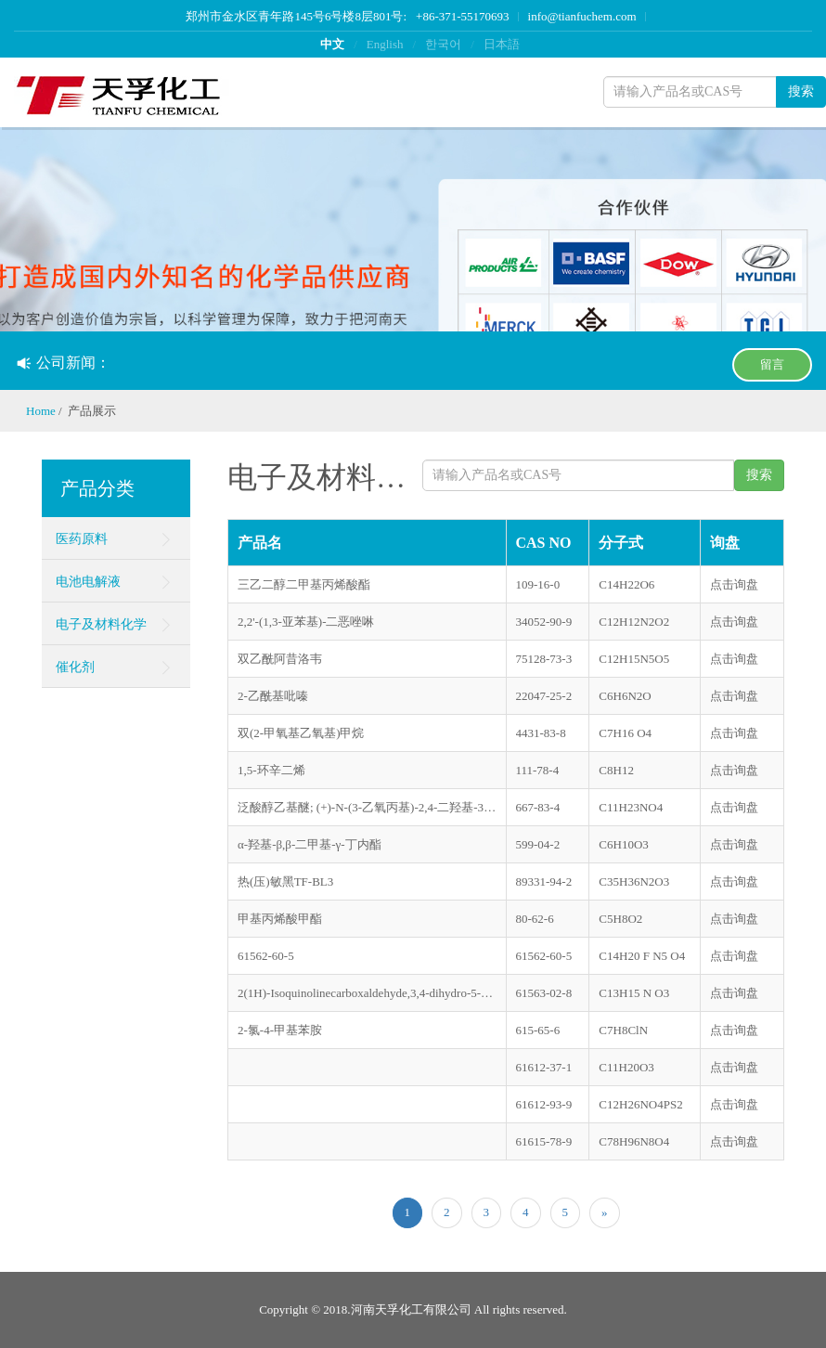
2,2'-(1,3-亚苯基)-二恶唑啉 (306, 622)
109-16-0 (538, 584)
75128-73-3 (544, 659)
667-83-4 (538, 807)
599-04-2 (538, 844)
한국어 (443, 44)
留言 (772, 364)
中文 (332, 44)
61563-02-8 (544, 993)
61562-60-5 (266, 956)
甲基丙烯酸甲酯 (280, 919)
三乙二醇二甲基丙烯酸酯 (304, 584)
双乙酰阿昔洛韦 (280, 659)
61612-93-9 (544, 1104)
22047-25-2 (544, 696)
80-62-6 (535, 919)
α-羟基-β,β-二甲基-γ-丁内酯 (309, 844)
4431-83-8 (541, 733)
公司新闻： (63, 362)
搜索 (801, 91)
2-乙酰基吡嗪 (273, 696)
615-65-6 (538, 1030)
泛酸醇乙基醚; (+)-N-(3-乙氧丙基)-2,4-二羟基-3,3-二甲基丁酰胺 (367, 807)
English (385, 44)
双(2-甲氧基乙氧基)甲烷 (301, 733)
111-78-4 (538, 770)
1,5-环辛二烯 (271, 770)
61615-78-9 (544, 1141)
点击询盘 (734, 584)
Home (41, 411)
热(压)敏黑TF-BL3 (285, 881)
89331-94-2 (544, 881)
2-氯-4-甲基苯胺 (280, 1030)
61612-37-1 (544, 1067)
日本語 (502, 44)
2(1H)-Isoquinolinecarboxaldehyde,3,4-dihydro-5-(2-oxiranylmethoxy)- (367, 993)
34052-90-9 (544, 622)
